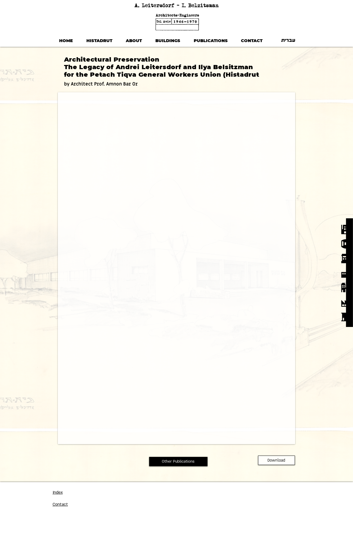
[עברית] (288, 40)
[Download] (276, 460)
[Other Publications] (178, 461)
